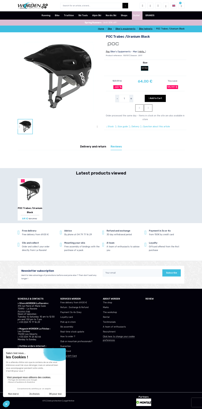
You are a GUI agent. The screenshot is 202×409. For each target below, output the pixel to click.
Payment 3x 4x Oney (70, 312)
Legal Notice (68, 401)
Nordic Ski (111, 15)
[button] (143, 6)
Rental (106, 317)
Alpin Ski (96, 15)
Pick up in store (68, 322)
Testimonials (109, 322)
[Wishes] (150, 6)
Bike (57, 15)
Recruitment (109, 331)
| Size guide (121, 126)
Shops (124, 15)
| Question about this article (155, 126)
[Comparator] (158, 6)
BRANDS (149, 15)
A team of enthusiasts (114, 327)
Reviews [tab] (116, 146)
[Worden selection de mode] (166, 6)
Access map (24, 311)
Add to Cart (155, 98)
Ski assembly (66, 327)
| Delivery (133, 126)
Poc (108, 51)
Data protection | (55, 401)
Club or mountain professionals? (76, 341)
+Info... (141, 51)
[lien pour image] (58, 76)
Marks (106, 307)
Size (145, 62)
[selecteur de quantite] (124, 98)
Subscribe (171, 273)
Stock (110, 126)
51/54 (145, 68)
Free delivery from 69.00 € (73, 302)
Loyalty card (66, 317)
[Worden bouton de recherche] (125, 5)
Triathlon (69, 15)
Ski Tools (83, 15)
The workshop (110, 312)
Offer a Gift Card (68, 356)
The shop (107, 302)
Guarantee (65, 346)
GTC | (44, 401)
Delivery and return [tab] (93, 146)
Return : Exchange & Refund (74, 307)
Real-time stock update (72, 331)
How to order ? (67, 336)
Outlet (136, 15)
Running (46, 15)
